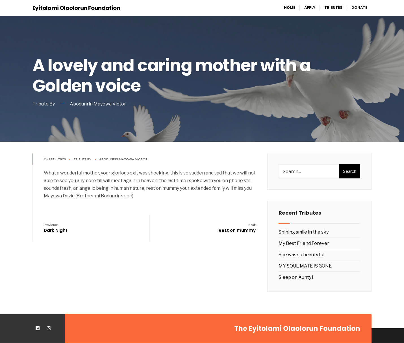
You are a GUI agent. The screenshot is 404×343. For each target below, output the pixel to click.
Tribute (80, 159)
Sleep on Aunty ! (296, 277)
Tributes (333, 7)
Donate (359, 7)
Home (289, 7)
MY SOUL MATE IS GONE (305, 266)
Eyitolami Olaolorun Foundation (76, 8)
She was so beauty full (302, 254)
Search (349, 171)
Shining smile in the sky (304, 232)
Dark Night (56, 228)
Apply (309, 7)
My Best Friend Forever (304, 243)
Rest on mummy (237, 228)
